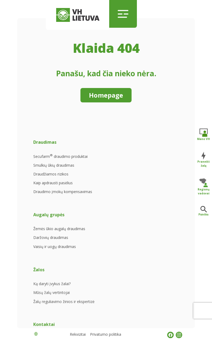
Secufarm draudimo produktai (51, 158)
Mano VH (203, 134)
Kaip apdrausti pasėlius (53, 187)
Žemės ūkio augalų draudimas (103, 157)
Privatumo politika (105, 334)
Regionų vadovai (204, 186)
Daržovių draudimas (104, 168)
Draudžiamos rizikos (50, 178)
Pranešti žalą (203, 159)
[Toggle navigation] (123, 14)
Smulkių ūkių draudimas (53, 169)
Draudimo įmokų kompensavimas (48, 197)
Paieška (203, 211)
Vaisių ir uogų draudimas (108, 177)
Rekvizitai (78, 334)
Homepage (106, 95)
